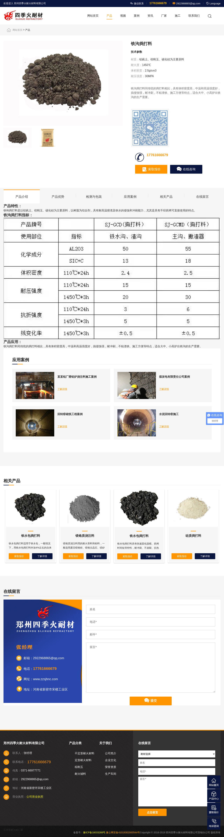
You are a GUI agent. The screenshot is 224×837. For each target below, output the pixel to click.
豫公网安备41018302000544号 (123, 832)
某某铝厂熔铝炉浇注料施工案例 (77, 376)
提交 (150, 700)
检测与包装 (94, 196)
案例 (136, 15)
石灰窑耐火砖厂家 (13, 829)
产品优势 (58, 196)
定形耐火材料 (83, 760)
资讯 (150, 15)
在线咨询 (186, 169)
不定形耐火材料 (84, 753)
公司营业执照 (34, 796)
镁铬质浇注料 (84, 535)
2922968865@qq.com (188, 3)
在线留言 (202, 196)
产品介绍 (21, 196)
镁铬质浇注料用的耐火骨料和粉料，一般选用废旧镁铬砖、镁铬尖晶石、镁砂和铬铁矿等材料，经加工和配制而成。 (84, 547)
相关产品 (166, 196)
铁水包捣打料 (30, 535)
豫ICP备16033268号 (94, 832)
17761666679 (214, 817)
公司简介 (110, 753)
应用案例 (130, 196)
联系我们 (194, 15)
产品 (109, 15)
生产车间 (110, 773)
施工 (177, 15)
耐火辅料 (80, 773)
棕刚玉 (79, 766)
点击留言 (152, 812)
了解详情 (62, 389)
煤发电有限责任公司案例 (174, 376)
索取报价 (151, 169)
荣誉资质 (110, 766)
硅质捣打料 (193, 535)
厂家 (164, 15)
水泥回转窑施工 (169, 414)
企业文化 (110, 760)
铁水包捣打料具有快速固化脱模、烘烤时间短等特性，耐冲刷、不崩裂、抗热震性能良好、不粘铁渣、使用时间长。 (138, 547)
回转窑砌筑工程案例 (70, 414)
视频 (123, 15)
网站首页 (93, 15)
